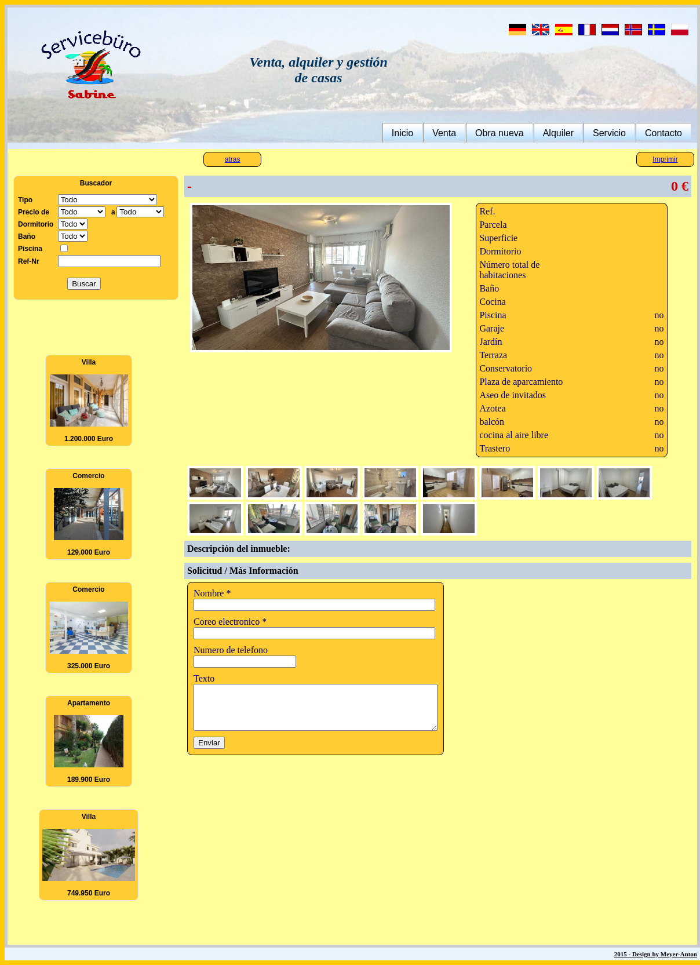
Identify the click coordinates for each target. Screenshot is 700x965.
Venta (444, 133)
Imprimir (664, 159)
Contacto (663, 133)
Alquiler (558, 133)
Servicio (609, 133)
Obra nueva (499, 133)
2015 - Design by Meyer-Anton (655, 954)
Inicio (402, 133)
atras (232, 159)
